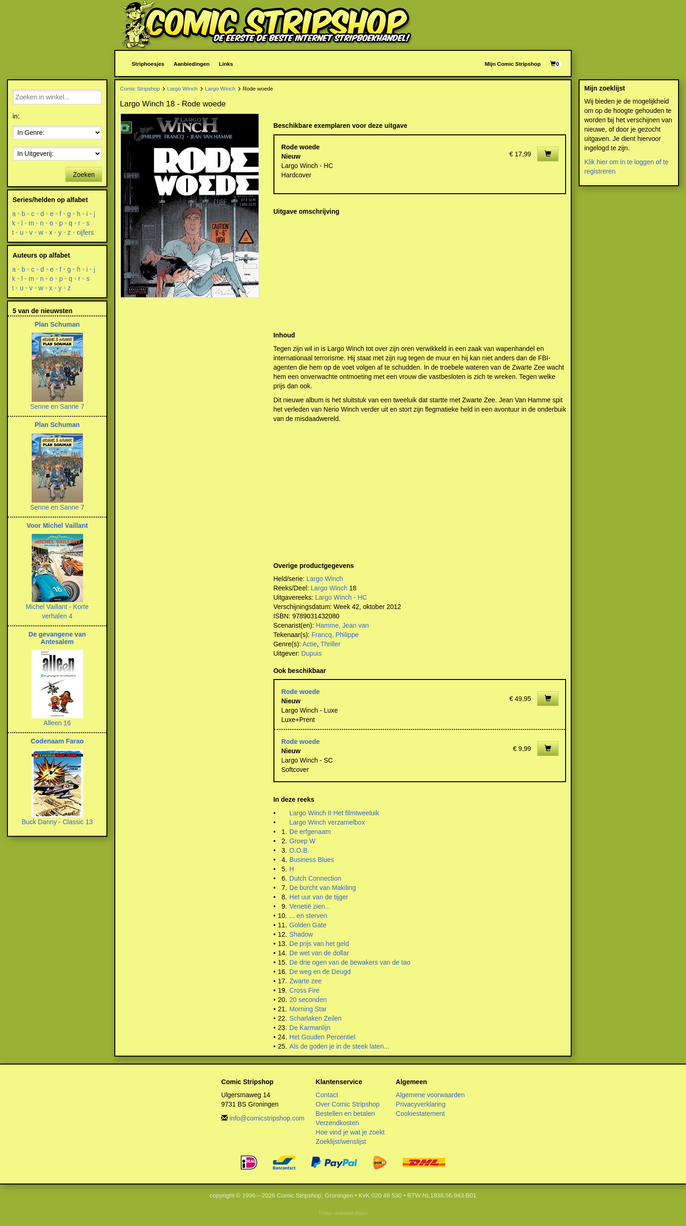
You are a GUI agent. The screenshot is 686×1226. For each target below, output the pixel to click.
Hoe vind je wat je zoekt (350, 1132)
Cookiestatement (420, 1113)
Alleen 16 (56, 723)
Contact (326, 1095)
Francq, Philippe (334, 634)
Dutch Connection (315, 878)
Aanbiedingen (192, 64)
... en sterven (308, 915)
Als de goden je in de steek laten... (339, 1046)
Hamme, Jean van (342, 625)
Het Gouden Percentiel (322, 1037)
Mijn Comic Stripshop (513, 64)
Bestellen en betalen (345, 1113)
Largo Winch (182, 88)
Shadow (301, 934)
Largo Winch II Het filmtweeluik (334, 813)
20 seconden (308, 999)
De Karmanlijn (309, 1027)
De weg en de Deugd (320, 971)
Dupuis (311, 653)
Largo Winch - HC (341, 597)
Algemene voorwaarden (430, 1095)
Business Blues (311, 859)
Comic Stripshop (140, 88)
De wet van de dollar (319, 953)
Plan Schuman (57, 324)
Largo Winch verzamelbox (327, 822)
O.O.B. (299, 850)
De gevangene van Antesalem (57, 638)
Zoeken (84, 174)
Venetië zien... (309, 906)
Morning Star (308, 1009)
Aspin (361, 1213)
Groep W (302, 841)
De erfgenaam (310, 831)
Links (226, 64)
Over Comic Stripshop (347, 1104)
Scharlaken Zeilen (315, 1018)
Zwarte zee (305, 981)
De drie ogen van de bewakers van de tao (349, 962)
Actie (309, 644)
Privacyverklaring (421, 1104)
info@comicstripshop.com (267, 1118)
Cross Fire (304, 990)
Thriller (331, 644)
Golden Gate (307, 925)
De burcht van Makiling (322, 887)
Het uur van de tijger (318, 897)
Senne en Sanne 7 (57, 406)
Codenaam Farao (57, 741)
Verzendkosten (337, 1123)
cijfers (85, 232)
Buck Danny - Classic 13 (57, 822)
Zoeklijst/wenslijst (340, 1141)
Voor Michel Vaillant (57, 525)
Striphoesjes (148, 64)
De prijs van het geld (319, 943)
